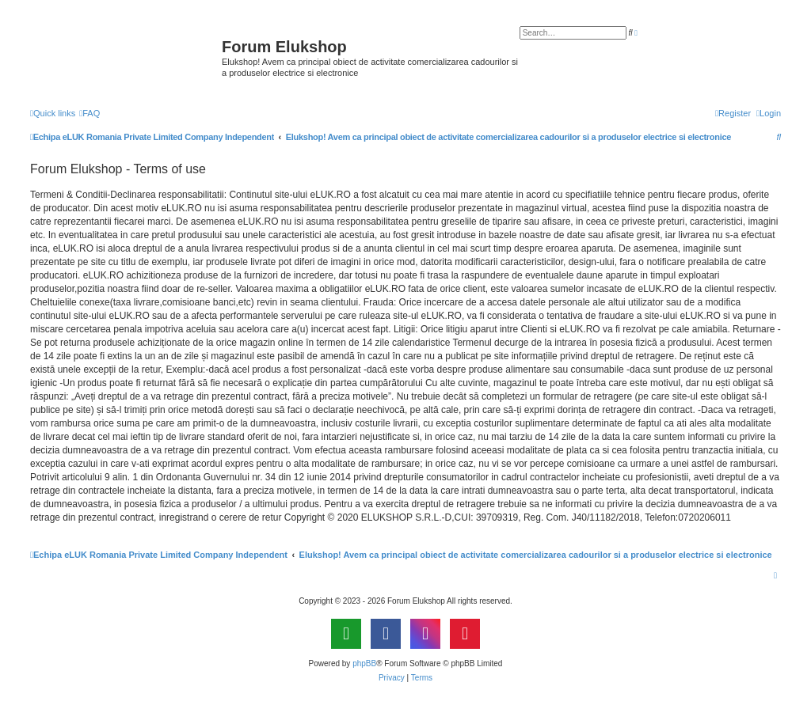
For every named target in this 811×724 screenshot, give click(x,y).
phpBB (364, 663)
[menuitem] (89, 113)
